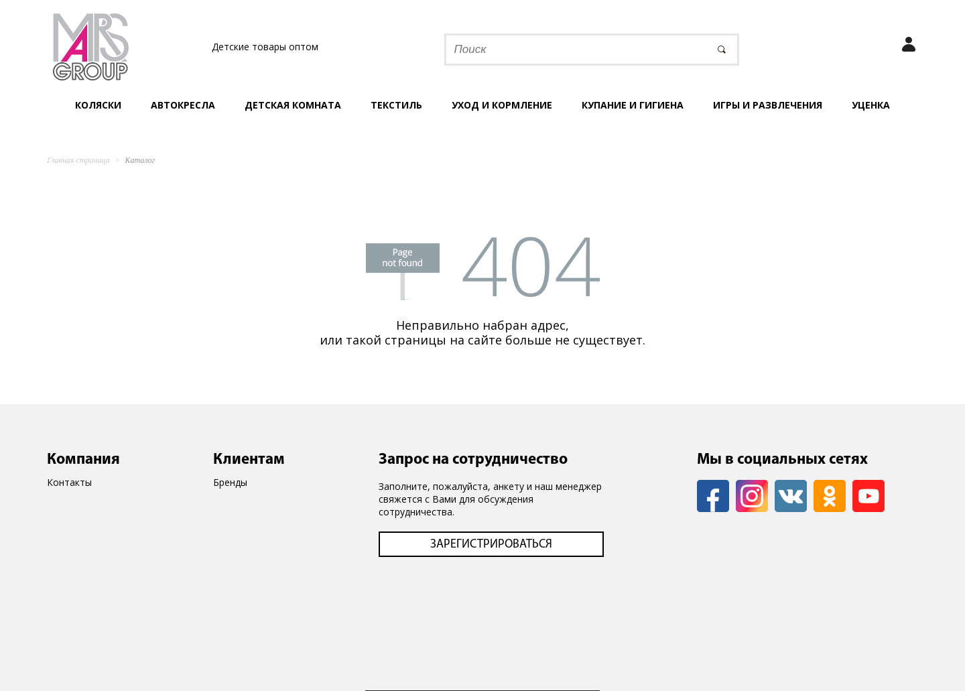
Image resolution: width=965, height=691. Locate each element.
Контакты (69, 482)
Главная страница (78, 160)
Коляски (98, 105)
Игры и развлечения (767, 105)
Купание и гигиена (633, 105)
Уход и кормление (502, 105)
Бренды (230, 482)
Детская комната (293, 105)
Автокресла (183, 105)
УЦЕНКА (871, 105)
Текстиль (396, 105)
